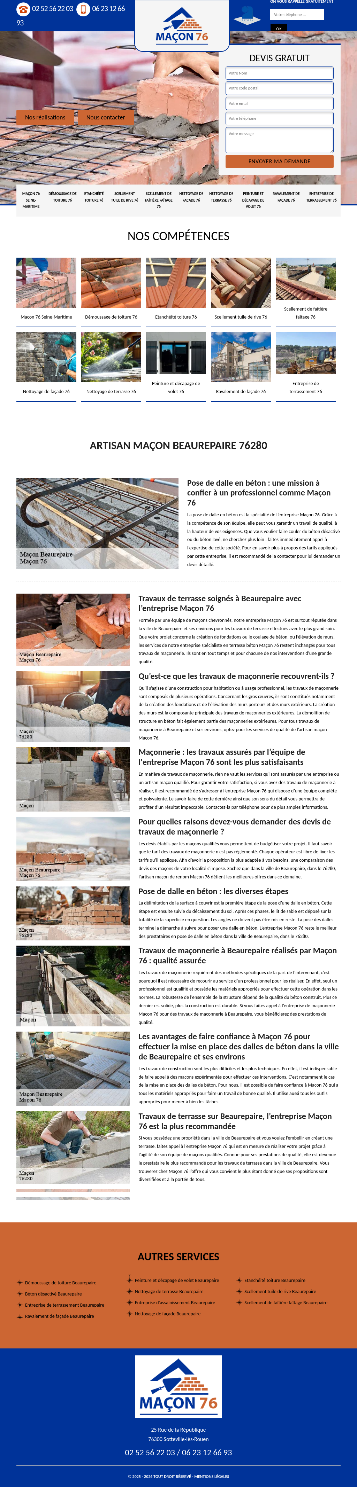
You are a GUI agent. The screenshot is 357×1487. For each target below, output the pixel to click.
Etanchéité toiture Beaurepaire (274, 1280)
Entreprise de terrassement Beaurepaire (64, 1305)
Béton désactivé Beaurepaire (53, 1294)
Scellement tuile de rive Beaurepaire (280, 1291)
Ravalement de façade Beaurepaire (59, 1316)
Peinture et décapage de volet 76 (253, 200)
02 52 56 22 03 (44, 8)
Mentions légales (211, 1476)
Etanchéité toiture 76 (94, 197)
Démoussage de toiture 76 (62, 197)
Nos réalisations (45, 117)
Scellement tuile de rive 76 (124, 197)
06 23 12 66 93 (207, 1452)
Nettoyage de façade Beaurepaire (168, 1314)
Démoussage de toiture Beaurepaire (61, 1283)
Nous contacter (105, 117)
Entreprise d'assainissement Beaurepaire (175, 1303)
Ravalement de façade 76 (286, 197)
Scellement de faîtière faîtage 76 (159, 200)
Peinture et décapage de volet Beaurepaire (177, 1280)
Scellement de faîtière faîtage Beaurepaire (285, 1303)
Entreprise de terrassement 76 (321, 197)
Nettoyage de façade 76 (191, 197)
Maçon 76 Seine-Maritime (31, 200)
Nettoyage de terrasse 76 (221, 197)
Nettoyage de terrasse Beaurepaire (169, 1291)
